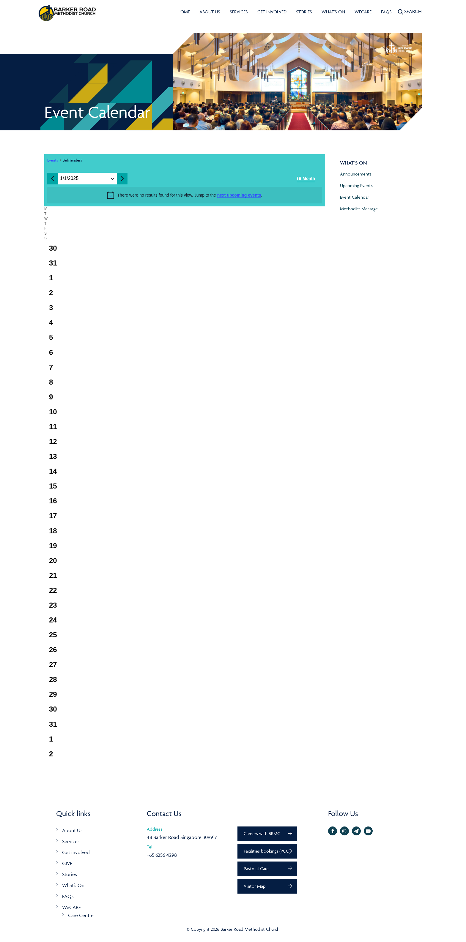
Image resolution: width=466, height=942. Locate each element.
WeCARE (363, 12)
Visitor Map (254, 886)
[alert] (184, 195)
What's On (333, 12)
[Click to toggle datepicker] (69, 178)
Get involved (271, 12)
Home (183, 12)
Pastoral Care (256, 868)
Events (52, 160)
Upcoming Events (356, 185)
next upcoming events (239, 195)
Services (239, 12)
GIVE (67, 863)
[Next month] (122, 178)
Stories (304, 12)
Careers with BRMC (262, 833)
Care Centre (81, 915)
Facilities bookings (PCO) (267, 851)
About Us (209, 12)
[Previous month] (52, 178)
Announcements (355, 174)
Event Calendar (354, 197)
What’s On (73, 885)
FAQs (386, 12)
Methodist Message (359, 208)
